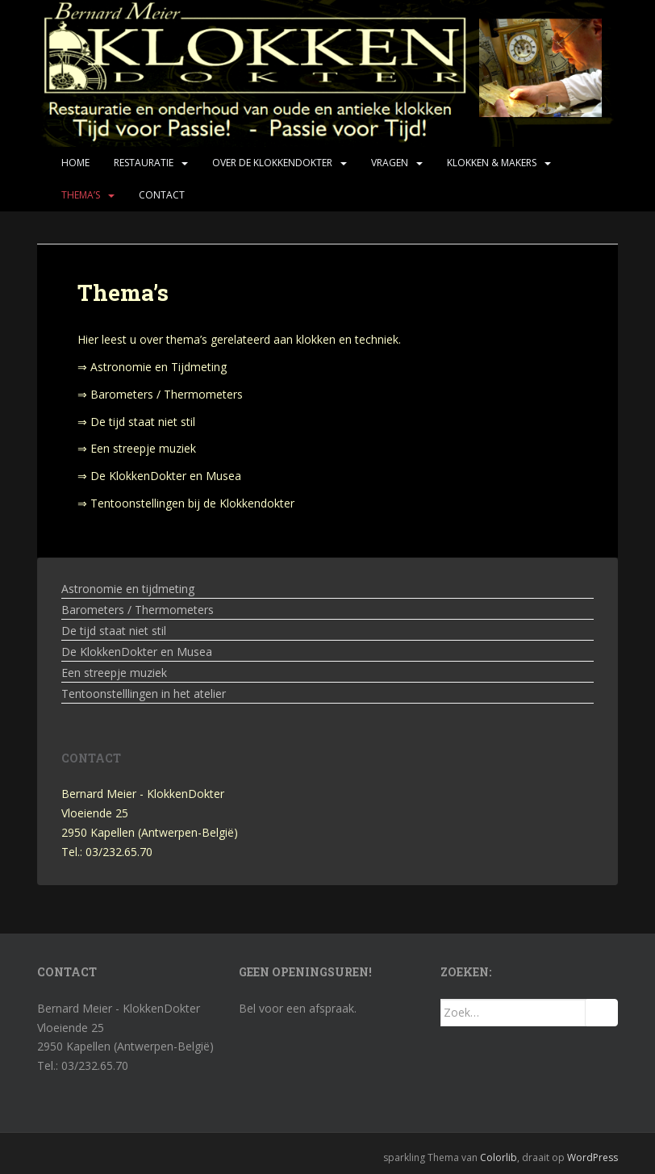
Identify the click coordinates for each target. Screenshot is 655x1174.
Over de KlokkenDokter (272, 162)
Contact (162, 195)
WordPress (592, 1157)
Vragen (389, 162)
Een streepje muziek (114, 672)
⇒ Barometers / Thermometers (160, 394)
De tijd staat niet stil (113, 630)
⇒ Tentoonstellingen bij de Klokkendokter (185, 503)
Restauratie (143, 162)
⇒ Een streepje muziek (136, 448)
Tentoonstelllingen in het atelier (143, 693)
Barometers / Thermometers (137, 609)
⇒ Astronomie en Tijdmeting (152, 366)
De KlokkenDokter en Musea (136, 651)
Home (75, 162)
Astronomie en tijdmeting (127, 588)
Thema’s (80, 195)
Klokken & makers (491, 162)
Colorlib (498, 1157)
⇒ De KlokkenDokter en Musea (159, 475)
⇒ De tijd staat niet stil (136, 421)
